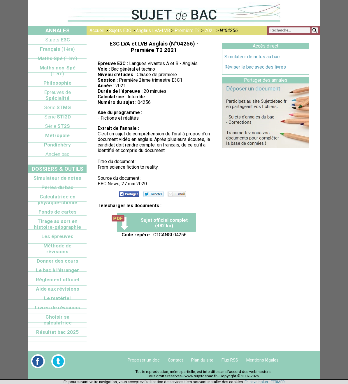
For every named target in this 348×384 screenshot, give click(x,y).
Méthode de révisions (57, 248)
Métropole (57, 135)
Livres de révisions (57, 307)
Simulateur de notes (57, 178)
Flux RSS (230, 360)
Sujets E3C (120, 30)
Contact (175, 360)
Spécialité (57, 95)
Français (57, 49)
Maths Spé (57, 58)
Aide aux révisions (57, 289)
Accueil (96, 30)
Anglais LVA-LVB (153, 30)
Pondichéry (57, 145)
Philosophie (57, 83)
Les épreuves (57, 236)
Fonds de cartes (57, 212)
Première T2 (187, 30)
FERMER (278, 382)
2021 (210, 30)
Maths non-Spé (57, 70)
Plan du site (202, 360)
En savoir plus (256, 382)
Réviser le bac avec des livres (255, 67)
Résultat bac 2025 (57, 332)
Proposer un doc (144, 360)
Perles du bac (57, 187)
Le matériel (57, 298)
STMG (57, 107)
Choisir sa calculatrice (57, 320)
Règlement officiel (57, 279)
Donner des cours (57, 261)
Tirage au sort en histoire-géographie (57, 224)
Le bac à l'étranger (57, 270)
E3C (57, 40)
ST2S (57, 126)
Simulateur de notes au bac (252, 57)
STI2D (57, 117)
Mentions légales (262, 360)
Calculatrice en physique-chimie (57, 199)
